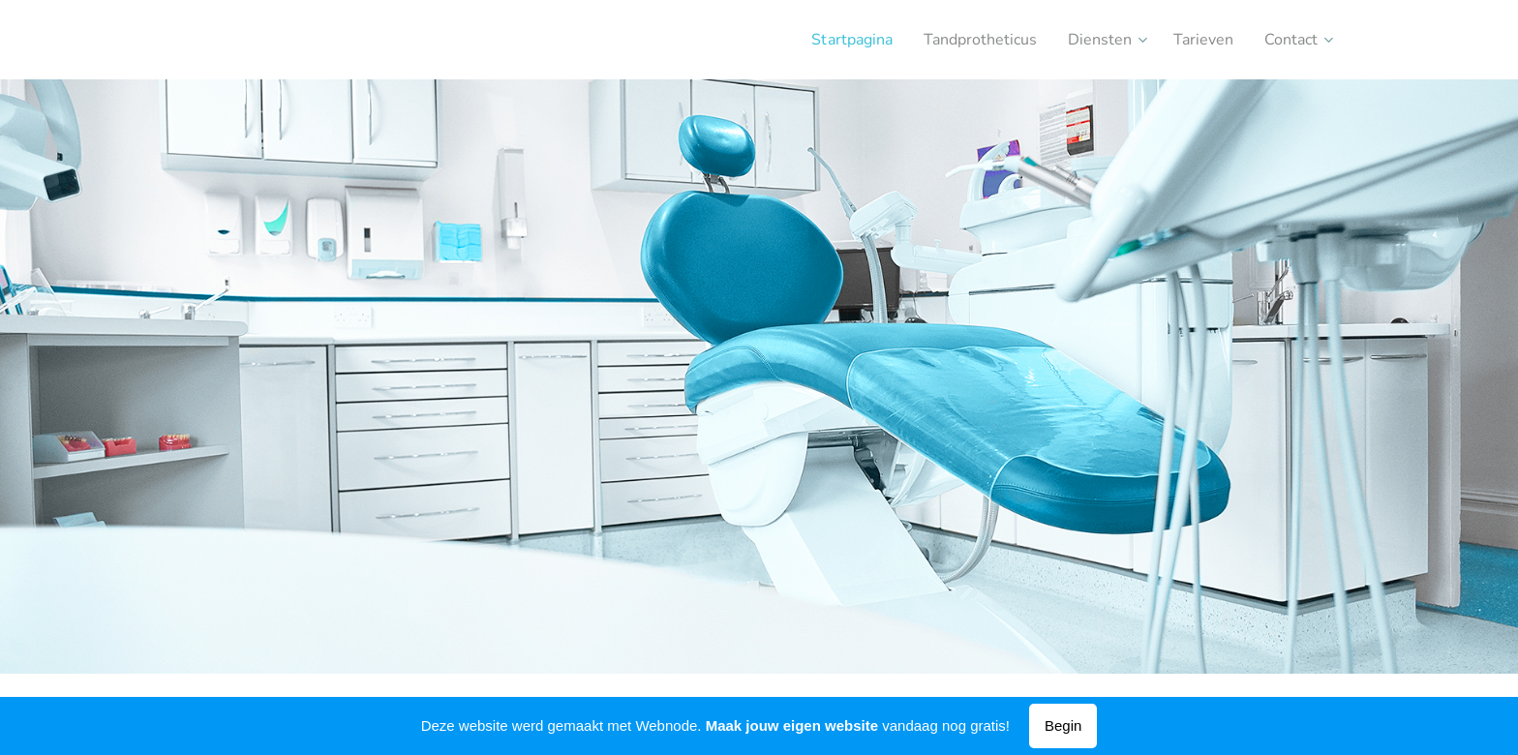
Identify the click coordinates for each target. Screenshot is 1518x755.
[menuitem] (823, 39)
